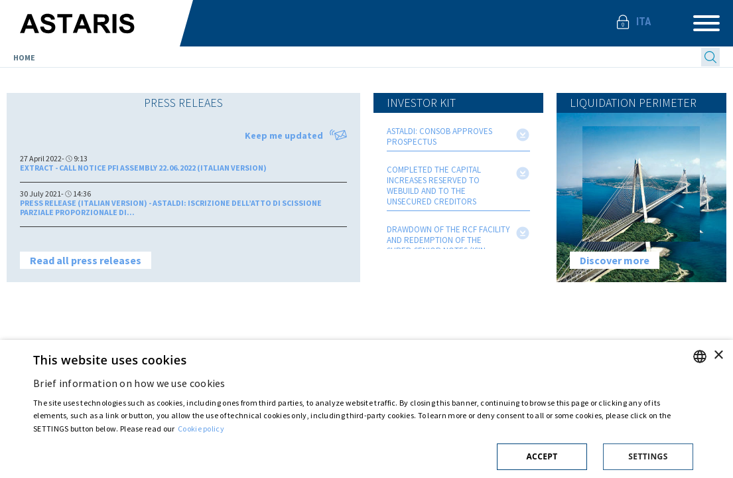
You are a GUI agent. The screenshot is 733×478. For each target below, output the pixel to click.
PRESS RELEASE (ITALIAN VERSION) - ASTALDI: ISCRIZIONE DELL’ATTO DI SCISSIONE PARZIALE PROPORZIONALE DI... (171, 207)
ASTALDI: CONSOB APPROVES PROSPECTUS (439, 136)
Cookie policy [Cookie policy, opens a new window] (201, 429)
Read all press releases (85, 260)
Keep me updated (296, 135)
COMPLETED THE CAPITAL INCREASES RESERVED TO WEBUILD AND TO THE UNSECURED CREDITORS (434, 186)
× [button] (718, 355)
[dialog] (366, 409)
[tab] (183, 103)
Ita (643, 21)
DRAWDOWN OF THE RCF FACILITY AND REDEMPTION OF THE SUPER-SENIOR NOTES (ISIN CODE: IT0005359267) (448, 245)
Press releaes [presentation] (183, 102)
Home (24, 57)
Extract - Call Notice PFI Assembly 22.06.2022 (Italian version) (143, 168)
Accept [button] (541, 456)
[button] (363, 454)
